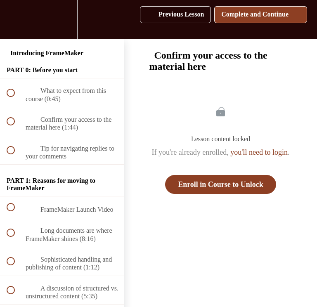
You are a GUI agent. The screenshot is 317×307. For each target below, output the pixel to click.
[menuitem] (62, 19)
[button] (15, 19)
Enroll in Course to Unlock (220, 184)
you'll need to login (259, 152)
